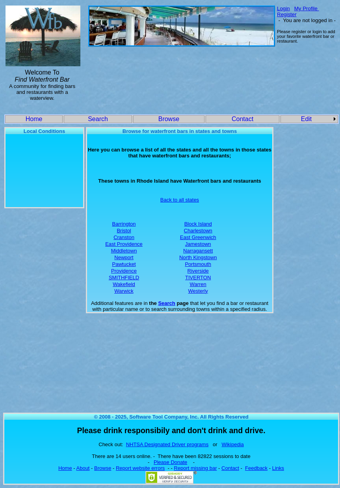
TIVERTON (198, 277)
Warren (198, 284)
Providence (124, 271)
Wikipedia (232, 444)
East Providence (124, 244)
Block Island (198, 224)
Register (287, 14)
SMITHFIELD (124, 277)
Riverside (198, 271)
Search (98, 119)
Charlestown (198, 231)
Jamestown (198, 244)
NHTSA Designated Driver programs (167, 444)
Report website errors (140, 468)
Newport (123, 257)
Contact (242, 119)
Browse (168, 119)
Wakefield (124, 284)
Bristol (124, 231)
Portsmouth (198, 264)
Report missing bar (195, 468)
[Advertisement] (180, 72)
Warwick (124, 291)
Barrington (124, 224)
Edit (306, 119)
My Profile (306, 8)
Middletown (124, 251)
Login (283, 8)
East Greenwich (198, 237)
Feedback (256, 468)
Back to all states (179, 200)
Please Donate (170, 462)
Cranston (123, 237)
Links (278, 468)
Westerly (198, 291)
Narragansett (198, 251)
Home (34, 119)
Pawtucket (124, 264)
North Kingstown (198, 257)
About (83, 468)
